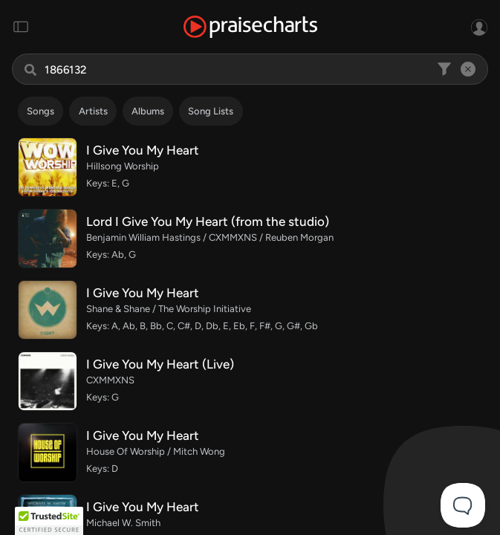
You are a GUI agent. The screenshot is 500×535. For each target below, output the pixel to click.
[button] (49, 521)
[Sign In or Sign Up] (479, 27)
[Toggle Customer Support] (463, 505)
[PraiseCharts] (250, 27)
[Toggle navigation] (21, 27)
